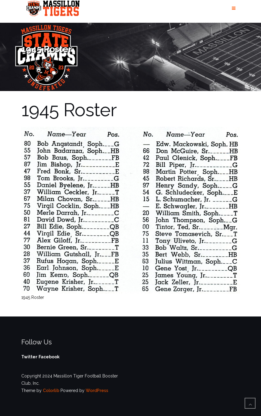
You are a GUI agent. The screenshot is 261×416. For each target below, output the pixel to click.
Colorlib (51, 390)
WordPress (97, 390)
